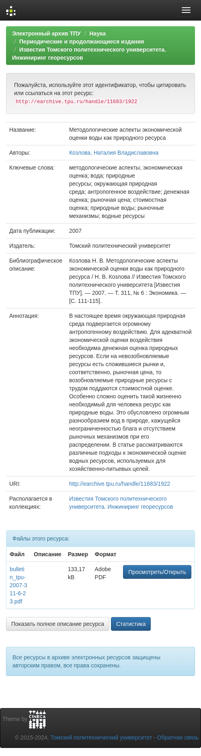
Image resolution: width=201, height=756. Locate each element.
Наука (97, 33)
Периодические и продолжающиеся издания (81, 41)
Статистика (131, 624)
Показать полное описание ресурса (57, 624)
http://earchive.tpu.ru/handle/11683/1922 (119, 484)
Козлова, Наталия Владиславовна (113, 152)
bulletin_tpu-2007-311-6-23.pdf (18, 585)
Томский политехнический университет (101, 737)
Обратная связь (178, 737)
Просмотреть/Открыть (157, 572)
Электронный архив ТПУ (46, 33)
